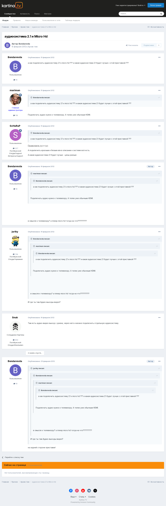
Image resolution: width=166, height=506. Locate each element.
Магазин (47, 14)
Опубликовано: (41, 57)
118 (15, 115)
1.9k (15, 254)
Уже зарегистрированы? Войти (130, 5)
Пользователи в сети (51, 20)
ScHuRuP (15, 125)
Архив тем (32, 47)
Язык (73, 497)
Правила (16, 20)
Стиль (82, 497)
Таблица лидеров (72, 20)
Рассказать (132, 45)
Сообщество (9, 15)
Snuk (15, 317)
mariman (15, 90)
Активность (25, 14)
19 (15, 80)
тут (46, 146)
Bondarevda (24, 44)
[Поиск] (131, 14)
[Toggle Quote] (31, 97)
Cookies (91, 497)
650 (15, 340)
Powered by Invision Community (83, 502)
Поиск (37, 14)
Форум (5, 20)
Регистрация (155, 5)
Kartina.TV (83, 500)
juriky (15, 231)
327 (15, 148)
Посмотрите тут (35, 146)
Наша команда (31, 20)
